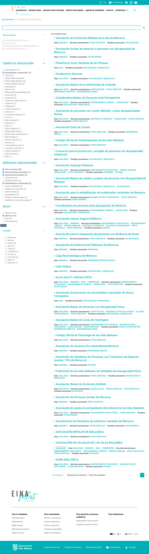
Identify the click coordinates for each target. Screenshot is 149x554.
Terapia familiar (128, 170)
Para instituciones (116, 514)
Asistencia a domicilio (101, 119)
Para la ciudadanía (19, 514)
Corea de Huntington (129, 327)
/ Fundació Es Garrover (68, 73)
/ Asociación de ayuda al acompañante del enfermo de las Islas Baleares (99, 408)
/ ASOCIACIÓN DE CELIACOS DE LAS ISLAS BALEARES (88, 442)
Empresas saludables (53, 529)
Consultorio (122, 102)
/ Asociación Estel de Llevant (72, 127)
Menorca (63, 43)
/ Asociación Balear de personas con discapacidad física (89, 307)
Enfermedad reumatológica (101, 260)
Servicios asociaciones (24, 163)
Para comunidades (52, 514)
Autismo (119, 172)
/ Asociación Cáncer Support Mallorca (77, 218)
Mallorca (64, 78)
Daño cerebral (79, 199)
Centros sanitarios (51, 525)
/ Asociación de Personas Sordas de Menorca (82, 397)
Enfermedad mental (97, 351)
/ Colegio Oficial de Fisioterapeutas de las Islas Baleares (89, 140)
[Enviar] (144, 27)
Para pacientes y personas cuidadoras (87, 515)
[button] (23, 35)
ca (104, 2)
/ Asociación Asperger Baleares (73, 165)
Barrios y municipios (52, 518)
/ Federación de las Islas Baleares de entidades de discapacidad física (97, 371)
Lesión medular (80, 121)
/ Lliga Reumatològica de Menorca (75, 255)
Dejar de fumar (18, 533)
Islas (24, 206)
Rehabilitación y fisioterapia (104, 197)
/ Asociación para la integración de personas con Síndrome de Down (96, 234)
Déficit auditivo (95, 402)
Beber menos (17, 525)
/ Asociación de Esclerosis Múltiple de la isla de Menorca (89, 38)
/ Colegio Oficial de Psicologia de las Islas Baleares (86, 335)
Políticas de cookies (73, 547)
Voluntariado (132, 43)
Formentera (94, 282)
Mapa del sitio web (94, 547)
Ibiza (61, 68)
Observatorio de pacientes (87, 521)
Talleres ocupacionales (118, 226)
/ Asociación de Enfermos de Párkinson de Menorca (86, 245)
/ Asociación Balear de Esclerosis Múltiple (80, 384)
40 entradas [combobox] (59, 475)
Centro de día (97, 311)
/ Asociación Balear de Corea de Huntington (81, 320)
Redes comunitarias (52, 533)
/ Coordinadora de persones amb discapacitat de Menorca (90, 205)
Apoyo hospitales (135, 451)
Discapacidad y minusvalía (96, 68)
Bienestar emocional (20, 529)
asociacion (61, 448)
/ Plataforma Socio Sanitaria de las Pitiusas (81, 63)
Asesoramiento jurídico (102, 102)
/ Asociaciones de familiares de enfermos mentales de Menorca (94, 421)
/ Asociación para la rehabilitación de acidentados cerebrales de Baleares (99, 192)
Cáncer (106, 228)
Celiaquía (94, 453)
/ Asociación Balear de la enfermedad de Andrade (85, 84)
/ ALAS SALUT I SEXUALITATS (73, 277)
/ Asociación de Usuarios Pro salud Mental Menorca (86, 346)
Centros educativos (52, 522)
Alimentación (17, 522)
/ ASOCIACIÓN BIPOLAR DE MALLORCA (79, 432)
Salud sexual (60, 286)
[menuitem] (21, 10)
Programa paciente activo (86, 524)
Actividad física (18, 518)
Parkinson (93, 249)
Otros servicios (97, 43)
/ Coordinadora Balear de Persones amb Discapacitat (87, 97)
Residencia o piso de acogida (120, 311)
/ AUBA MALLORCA (66, 459)
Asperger (108, 172)
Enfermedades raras (87, 92)
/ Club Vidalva (62, 266)
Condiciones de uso (52, 547)
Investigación (97, 89)
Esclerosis (77, 391)
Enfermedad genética (64, 92)
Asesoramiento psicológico (104, 170)
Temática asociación (24, 63)
